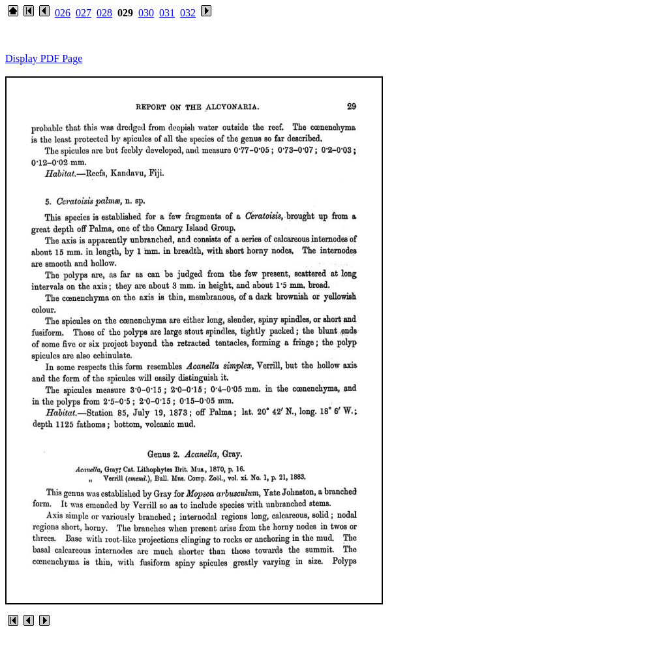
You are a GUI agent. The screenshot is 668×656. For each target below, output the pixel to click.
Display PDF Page (43, 58)
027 (83, 12)
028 (104, 12)
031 (167, 12)
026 (62, 12)
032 (188, 12)
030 (146, 12)
